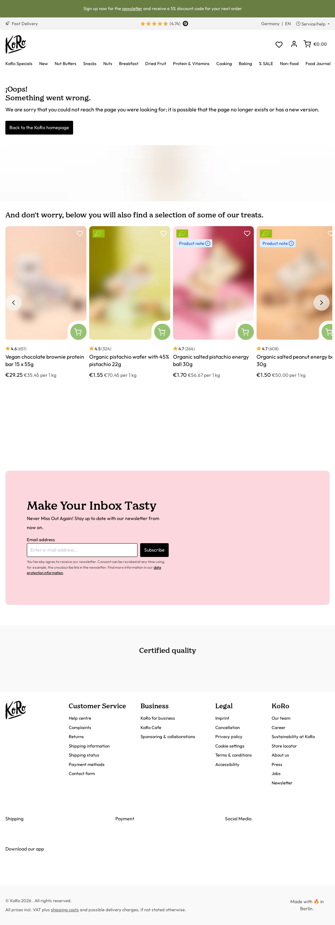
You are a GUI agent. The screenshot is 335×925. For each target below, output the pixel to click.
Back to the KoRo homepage (39, 127)
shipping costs (65, 909)
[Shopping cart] (315, 44)
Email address (41, 539)
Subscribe (154, 550)
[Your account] (294, 44)
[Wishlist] (279, 44)
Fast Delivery (21, 23)
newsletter (132, 8)
